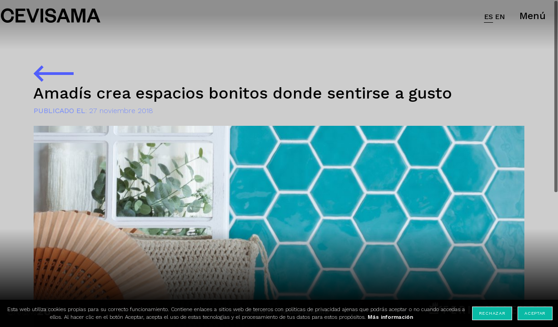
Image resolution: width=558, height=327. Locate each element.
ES (488, 16)
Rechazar (492, 313)
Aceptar (535, 313)
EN (500, 16)
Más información (390, 317)
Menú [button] (532, 15)
